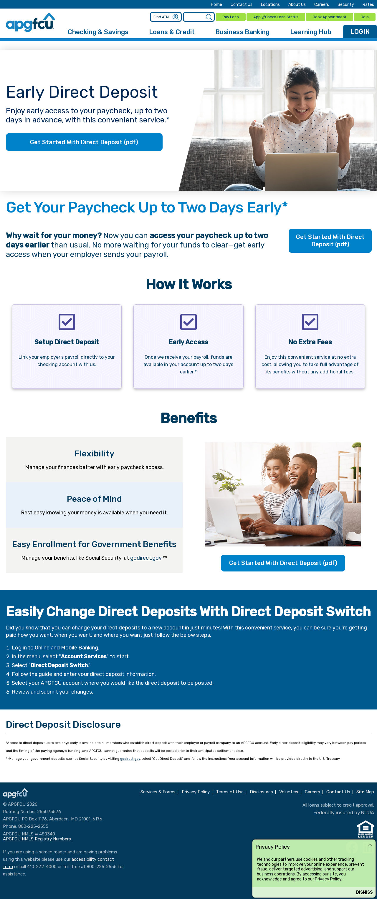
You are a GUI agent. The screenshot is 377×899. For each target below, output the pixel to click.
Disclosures (261, 791)
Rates (368, 5)
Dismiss (364, 892)
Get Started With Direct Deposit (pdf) (84, 141)
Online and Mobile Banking (66, 647)
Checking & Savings (98, 31)
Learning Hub (310, 31)
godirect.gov (145, 557)
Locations (270, 5)
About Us (297, 5)
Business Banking (242, 31)
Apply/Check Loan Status (275, 16)
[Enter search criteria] (198, 16)
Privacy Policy (328, 879)
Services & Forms (158, 791)
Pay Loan (230, 16)
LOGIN (360, 31)
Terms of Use (230, 791)
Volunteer (289, 791)
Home (216, 5)
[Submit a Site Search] (208, 17)
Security (346, 5)
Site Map (365, 791)
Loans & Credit (172, 31)
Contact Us (241, 5)
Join (365, 16)
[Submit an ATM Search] (175, 17)
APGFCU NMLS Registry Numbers (37, 838)
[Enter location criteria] (165, 16)
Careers (321, 5)
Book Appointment (329, 16)
